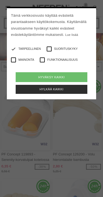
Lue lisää (71, 34)
